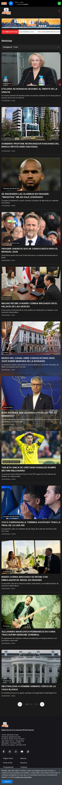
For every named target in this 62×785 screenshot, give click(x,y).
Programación (8, 767)
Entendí (7, 781)
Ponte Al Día (7, 763)
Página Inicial (8, 758)
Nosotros (24, 763)
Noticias (23, 758)
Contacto (24, 767)
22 (36, 704)
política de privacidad (23, 777)
